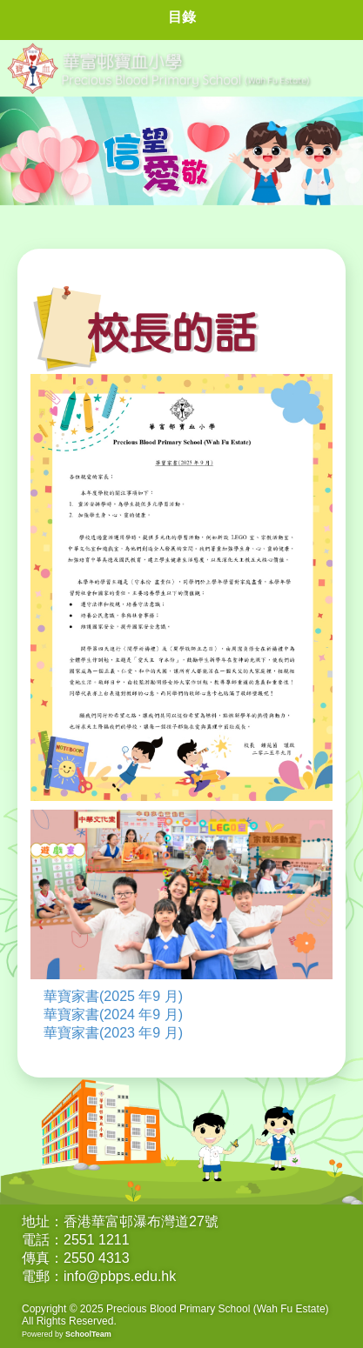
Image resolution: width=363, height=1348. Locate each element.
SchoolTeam (88, 1334)
